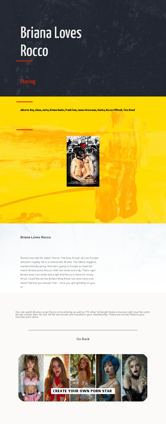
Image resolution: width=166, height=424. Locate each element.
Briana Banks (57, 110)
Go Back (83, 339)
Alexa (38, 110)
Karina (101, 110)
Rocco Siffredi (114, 110)
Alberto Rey (27, 110)
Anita (45, 110)
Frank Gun (70, 110)
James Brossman (87, 110)
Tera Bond (129, 110)
